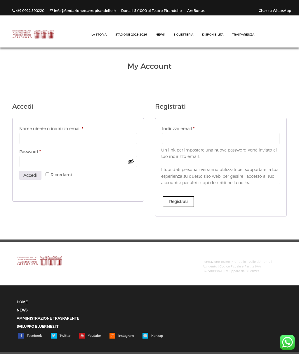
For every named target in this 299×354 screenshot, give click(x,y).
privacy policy (265, 182)
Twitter (60, 336)
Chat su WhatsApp (275, 10)
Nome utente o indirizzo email (60, 128)
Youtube (90, 336)
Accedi (30, 175)
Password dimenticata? (41, 185)
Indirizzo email (187, 128)
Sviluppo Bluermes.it (37, 326)
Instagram (121, 336)
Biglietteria (183, 34)
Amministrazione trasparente (48, 318)
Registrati (178, 201)
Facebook (30, 336)
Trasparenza (243, 34)
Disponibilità (212, 34)
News (160, 34)
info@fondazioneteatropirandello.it (83, 10)
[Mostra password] (131, 161)
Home (22, 302)
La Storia (99, 34)
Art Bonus (196, 10)
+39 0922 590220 (28, 10)
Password (39, 151)
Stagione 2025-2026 (131, 34)
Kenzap (152, 336)
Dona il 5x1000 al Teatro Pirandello (152, 10)
